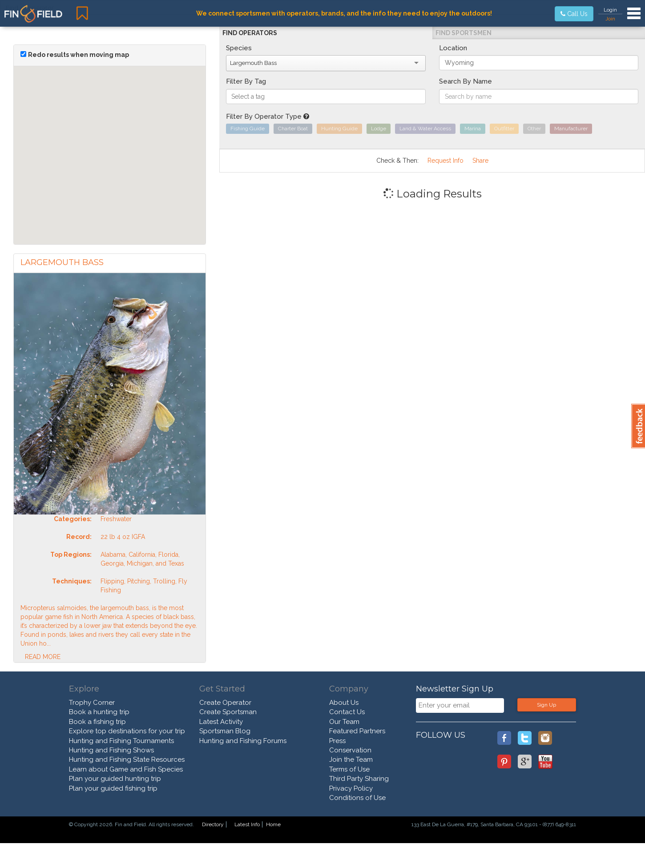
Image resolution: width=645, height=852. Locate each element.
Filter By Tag (246, 81)
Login (610, 10)
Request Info (445, 160)
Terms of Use (349, 769)
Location (453, 48)
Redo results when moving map (78, 54)
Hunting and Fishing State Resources (127, 760)
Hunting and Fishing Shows (111, 750)
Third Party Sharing (359, 779)
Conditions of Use (357, 798)
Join (610, 19)
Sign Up (546, 705)
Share (480, 160)
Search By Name (465, 81)
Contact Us (347, 712)
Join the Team (351, 760)
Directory (213, 824)
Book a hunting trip (99, 712)
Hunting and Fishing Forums (242, 741)
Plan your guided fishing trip (113, 788)
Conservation (350, 750)
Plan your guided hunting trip (115, 779)
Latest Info (247, 824)
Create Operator (225, 703)
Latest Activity (221, 722)
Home (273, 824)
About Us (344, 703)
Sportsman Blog (224, 731)
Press (337, 741)
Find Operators (249, 32)
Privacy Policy (351, 788)
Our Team (344, 722)
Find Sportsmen (463, 32)
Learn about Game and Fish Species (126, 769)
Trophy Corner (92, 703)
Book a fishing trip (97, 722)
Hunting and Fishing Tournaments (121, 741)
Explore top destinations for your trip (127, 731)
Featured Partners (357, 731)
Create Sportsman (228, 712)
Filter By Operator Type (267, 117)
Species (239, 48)
